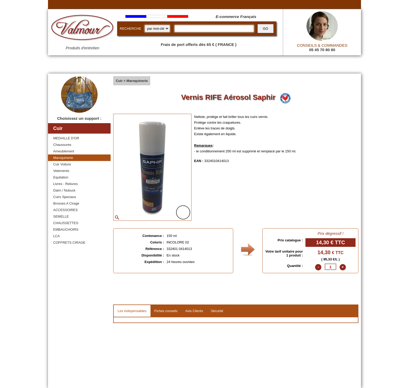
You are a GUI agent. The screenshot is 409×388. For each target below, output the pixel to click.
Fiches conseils (166, 311)
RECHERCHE (130, 29)
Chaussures (62, 145)
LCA (56, 236)
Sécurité (217, 311)
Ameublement (63, 151)
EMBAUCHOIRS (66, 229)
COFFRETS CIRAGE (69, 242)
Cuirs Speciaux (64, 197)
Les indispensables (132, 311)
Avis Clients (194, 311)
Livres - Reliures (65, 184)
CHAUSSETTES (65, 223)
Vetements (61, 171)
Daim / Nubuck (64, 190)
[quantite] (330, 267)
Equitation (60, 177)
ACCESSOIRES (65, 210)
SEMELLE (61, 216)
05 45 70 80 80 (322, 49)
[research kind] (157, 28)
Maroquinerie (63, 158)
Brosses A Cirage (66, 203)
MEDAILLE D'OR (66, 138)
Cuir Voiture (62, 164)
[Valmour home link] (82, 28)
